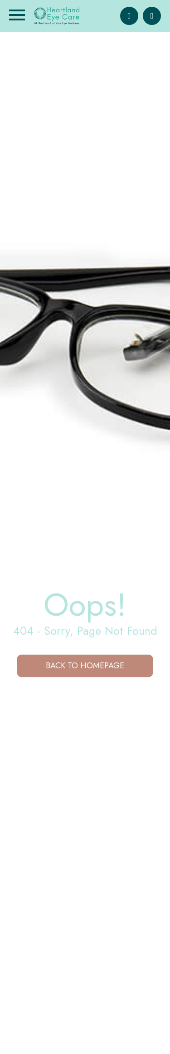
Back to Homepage (85, 666)
